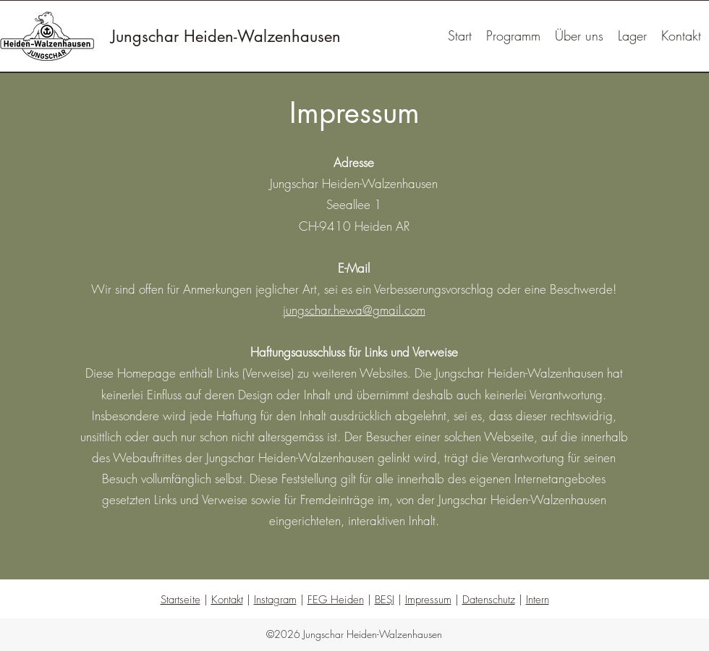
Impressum (428, 599)
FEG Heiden (335, 599)
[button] (632, 36)
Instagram (275, 599)
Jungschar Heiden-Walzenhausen (226, 36)
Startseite (180, 599)
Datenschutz (488, 599)
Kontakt (227, 599)
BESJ (384, 599)
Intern (537, 599)
